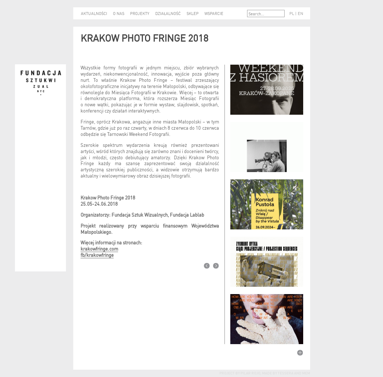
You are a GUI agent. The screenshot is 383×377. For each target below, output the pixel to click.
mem (306, 372)
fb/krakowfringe (97, 254)
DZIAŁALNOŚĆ (168, 13)
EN (300, 13)
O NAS (118, 13)
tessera (285, 372)
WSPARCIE (213, 13)
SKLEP (193, 13)
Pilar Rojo (250, 372)
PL (291, 13)
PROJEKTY (139, 13)
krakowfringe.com (99, 248)
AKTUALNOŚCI (94, 13)
